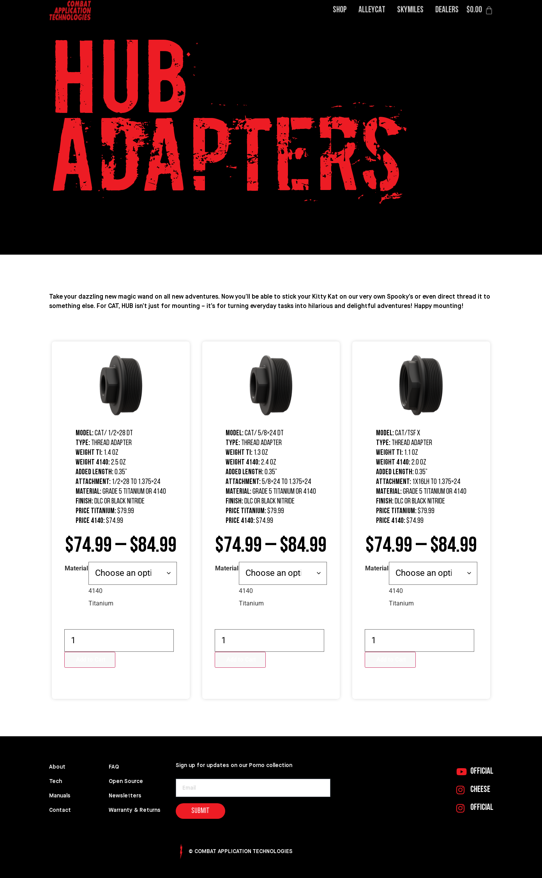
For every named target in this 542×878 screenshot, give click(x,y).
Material (76, 568)
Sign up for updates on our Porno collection (234, 765)
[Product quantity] (119, 640)
